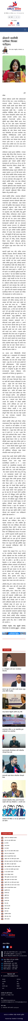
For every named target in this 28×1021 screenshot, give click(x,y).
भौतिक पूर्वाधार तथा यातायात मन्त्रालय (11, 877)
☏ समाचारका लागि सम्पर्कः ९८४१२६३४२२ (10, 1008)
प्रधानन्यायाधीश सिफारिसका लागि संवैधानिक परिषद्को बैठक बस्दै (13, 751)
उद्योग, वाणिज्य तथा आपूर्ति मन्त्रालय (10, 864)
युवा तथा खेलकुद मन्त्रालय (9, 874)
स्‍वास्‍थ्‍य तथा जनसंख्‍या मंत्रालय (9, 853)
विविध (18, 984)
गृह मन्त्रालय (6, 843)
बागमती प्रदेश (7, 900)
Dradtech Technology (17, 1019)
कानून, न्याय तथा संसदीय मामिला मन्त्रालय (12, 851)
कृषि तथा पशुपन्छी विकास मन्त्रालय (10, 887)
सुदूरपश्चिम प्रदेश (7, 890)
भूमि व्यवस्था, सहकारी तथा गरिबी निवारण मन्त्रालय (13, 861)
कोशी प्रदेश (6, 911)
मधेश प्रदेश (6, 903)
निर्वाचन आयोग (7, 908)
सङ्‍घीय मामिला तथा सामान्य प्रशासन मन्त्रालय (12, 885)
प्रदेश (3, 984)
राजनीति (4, 982)
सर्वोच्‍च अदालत (7, 919)
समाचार (3, 979)
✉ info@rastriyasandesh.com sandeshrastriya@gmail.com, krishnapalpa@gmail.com (14, 1001)
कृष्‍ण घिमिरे (14, 963)
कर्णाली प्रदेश (7, 892)
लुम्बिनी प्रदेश (7, 895)
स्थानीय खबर (5, 986)
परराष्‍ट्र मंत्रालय (7, 845)
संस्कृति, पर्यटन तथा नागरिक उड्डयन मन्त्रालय (12, 858)
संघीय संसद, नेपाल (8, 916)
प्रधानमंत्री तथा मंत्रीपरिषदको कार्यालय (11, 837)
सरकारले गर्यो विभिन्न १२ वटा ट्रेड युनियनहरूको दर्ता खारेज (13, 820)
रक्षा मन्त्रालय (7, 848)
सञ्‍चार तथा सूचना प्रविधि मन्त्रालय (10, 840)
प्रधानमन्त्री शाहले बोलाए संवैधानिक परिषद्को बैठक (13, 776)
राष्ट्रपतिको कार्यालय (8, 913)
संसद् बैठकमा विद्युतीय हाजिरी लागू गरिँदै (12, 712)
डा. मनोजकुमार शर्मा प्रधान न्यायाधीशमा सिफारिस (11, 670)
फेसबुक (18, 24)
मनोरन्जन (18, 979)
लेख (17, 982)
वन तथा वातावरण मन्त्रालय (9, 871)
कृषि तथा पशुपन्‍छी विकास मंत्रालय (10, 856)
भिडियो (18, 986)
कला (3, 988)
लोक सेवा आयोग (7, 906)
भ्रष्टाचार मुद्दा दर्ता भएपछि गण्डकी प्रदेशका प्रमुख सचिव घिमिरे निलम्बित (13, 690)
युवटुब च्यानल (11, 24)
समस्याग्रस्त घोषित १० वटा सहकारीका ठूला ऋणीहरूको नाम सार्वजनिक (12, 730)
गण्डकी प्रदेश (7, 898)
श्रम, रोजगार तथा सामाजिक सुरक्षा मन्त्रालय (12, 869)
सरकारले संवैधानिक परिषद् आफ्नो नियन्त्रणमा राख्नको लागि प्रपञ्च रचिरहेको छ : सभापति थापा (13, 801)
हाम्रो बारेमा (19, 988)
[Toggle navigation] (25, 29)
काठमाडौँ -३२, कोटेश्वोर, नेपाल (7, 995)
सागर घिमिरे (14, 969)
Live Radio (14, 21)
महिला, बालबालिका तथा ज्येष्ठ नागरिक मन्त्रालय (12, 866)
